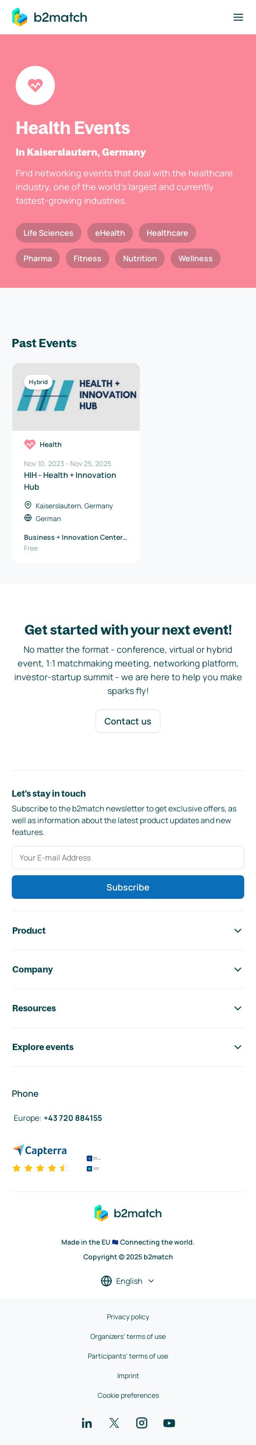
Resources (128, 1008)
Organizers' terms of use (128, 1336)
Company (128, 969)
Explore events (128, 1047)
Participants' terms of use (128, 1356)
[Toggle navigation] (238, 17)
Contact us (128, 721)
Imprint (128, 1375)
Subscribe (128, 887)
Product (128, 931)
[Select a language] (128, 1281)
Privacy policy (128, 1316)
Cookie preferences (128, 1395)
